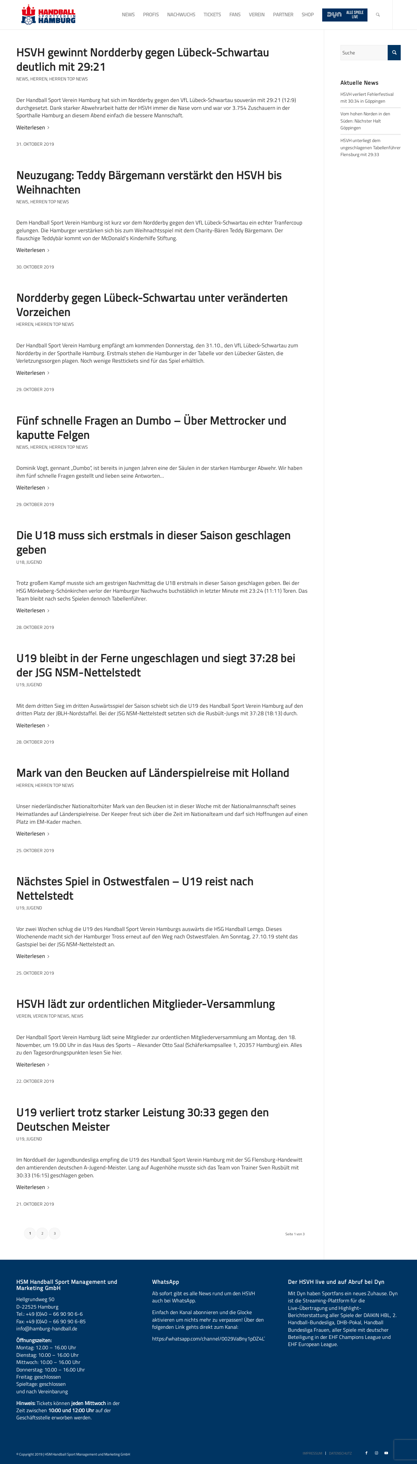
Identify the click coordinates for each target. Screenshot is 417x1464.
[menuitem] (128, 14)
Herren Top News (68, 79)
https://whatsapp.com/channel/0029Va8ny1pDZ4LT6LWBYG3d (221, 1338)
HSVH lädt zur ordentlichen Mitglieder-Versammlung (145, 1003)
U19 (20, 684)
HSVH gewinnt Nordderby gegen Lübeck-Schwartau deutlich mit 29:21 (142, 59)
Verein (23, 1016)
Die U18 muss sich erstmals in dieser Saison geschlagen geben (153, 542)
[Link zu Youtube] (386, 1453)
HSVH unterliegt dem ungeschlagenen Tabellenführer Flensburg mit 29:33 (370, 147)
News (22, 79)
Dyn (301, 1293)
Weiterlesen (34, 127)
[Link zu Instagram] (376, 1453)
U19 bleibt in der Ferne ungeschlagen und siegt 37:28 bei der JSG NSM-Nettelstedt (155, 665)
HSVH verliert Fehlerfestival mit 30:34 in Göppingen (367, 98)
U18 (20, 562)
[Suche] (378, 14)
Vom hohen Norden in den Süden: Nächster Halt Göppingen (365, 120)
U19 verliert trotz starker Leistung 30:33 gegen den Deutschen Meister (142, 1119)
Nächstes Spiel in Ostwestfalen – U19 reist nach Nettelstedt (134, 888)
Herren (38, 79)
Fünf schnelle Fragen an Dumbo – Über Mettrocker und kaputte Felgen (151, 427)
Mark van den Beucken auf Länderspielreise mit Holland (152, 772)
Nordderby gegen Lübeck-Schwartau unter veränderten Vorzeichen (152, 304)
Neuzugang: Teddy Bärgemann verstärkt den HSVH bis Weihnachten (149, 182)
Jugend (34, 562)
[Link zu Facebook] (366, 1453)
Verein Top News (51, 1016)
